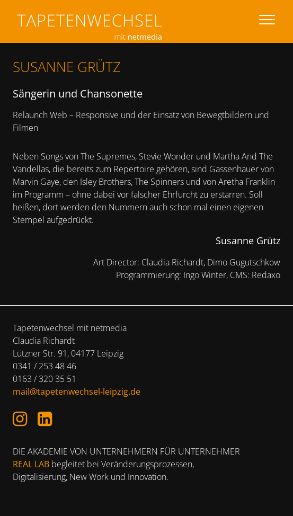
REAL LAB (31, 464)
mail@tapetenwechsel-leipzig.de (76, 391)
